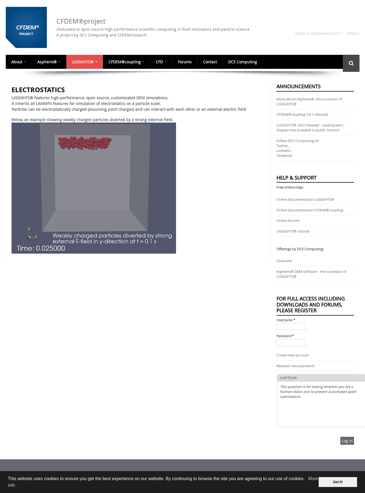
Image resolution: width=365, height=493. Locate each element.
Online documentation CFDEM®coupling (309, 210)
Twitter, (282, 145)
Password (285, 336)
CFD (160, 61)
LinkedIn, (284, 150)
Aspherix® (48, 61)
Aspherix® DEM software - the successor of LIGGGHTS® (311, 274)
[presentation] (321, 413)
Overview (284, 261)
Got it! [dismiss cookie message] (338, 482)
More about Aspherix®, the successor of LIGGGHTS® (309, 101)
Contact (209, 61)
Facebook (284, 155)
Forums (184, 61)
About (18, 61)
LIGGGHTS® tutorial (292, 231)
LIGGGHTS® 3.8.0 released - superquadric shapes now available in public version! (310, 127)
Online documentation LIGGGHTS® (305, 199)
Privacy (353, 33)
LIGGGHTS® (84, 61)
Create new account (292, 355)
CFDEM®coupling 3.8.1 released (302, 114)
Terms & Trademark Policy (318, 33)
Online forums (288, 220)
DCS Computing (241, 61)
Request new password (295, 366)
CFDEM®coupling (126, 61)
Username (285, 320)
